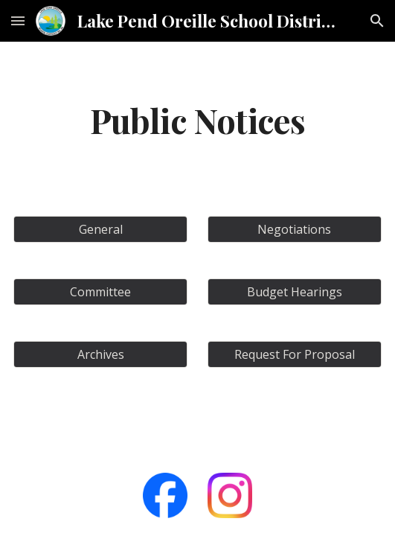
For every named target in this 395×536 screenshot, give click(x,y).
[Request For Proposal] (294, 354)
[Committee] (100, 292)
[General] (100, 229)
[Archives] (100, 354)
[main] (197, 119)
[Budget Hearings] (294, 292)
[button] (18, 20)
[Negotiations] (294, 229)
